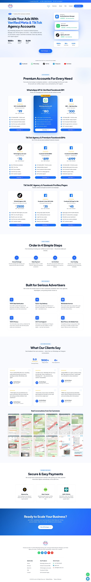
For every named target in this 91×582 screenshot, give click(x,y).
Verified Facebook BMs (45, 566)
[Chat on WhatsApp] (39, 553)
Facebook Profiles (44, 570)
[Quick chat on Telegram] (87, 578)
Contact (71, 6)
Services (55, 6)
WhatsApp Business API (45, 563)
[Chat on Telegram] (42, 553)
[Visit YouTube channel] (48, 553)
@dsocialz (57, 566)
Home (49, 6)
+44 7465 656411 (58, 563)
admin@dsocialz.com (59, 568)
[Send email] (52, 553)
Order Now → (78, 6)
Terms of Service (57, 579)
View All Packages (45, 527)
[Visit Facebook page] (45, 553)
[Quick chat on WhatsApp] (87, 574)
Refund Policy (49, 579)
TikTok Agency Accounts (45, 568)
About (61, 6)
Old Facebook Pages (44, 573)
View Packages (45, 51)
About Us (29, 568)
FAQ (66, 6)
